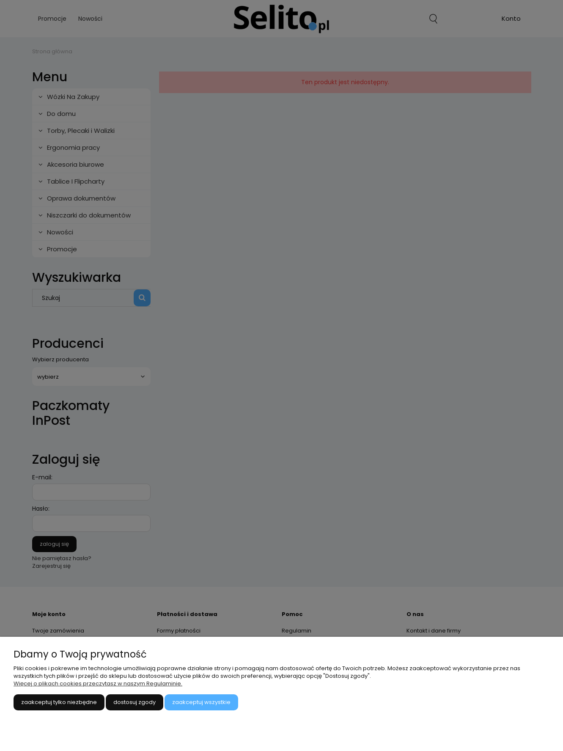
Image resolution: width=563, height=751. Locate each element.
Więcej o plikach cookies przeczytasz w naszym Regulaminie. (98, 683)
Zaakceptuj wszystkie (201, 702)
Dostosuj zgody (134, 702)
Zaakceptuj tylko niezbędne (59, 702)
